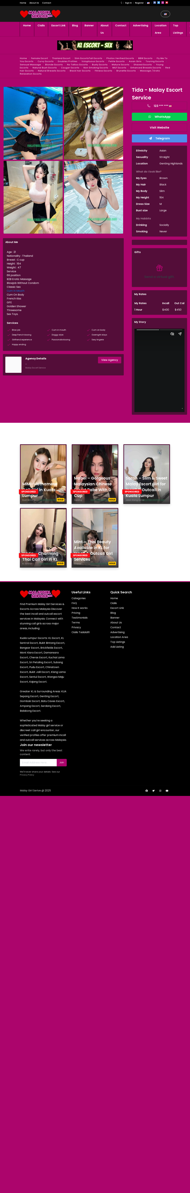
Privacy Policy (27, 774)
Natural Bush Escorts (45, 67)
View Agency (109, 360)
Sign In (128, 2)
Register (139, 2)
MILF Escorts (119, 67)
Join (61, 762)
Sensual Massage (30, 64)
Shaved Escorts (143, 64)
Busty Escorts (100, 64)
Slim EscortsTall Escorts (88, 58)
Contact (46, 2)
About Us (34, 2)
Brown (163, 178)
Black (162, 184)
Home (23, 2)
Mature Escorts (120, 64)
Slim (162, 191)
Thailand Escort (61, 58)
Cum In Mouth (15, 291)
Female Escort (39, 58)
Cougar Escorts (70, 67)
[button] (121, 2)
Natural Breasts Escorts (52, 70)
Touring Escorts (155, 61)
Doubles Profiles (67, 61)
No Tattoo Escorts (77, 64)
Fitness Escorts (103, 70)
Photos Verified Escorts (120, 58)
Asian (162, 150)
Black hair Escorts (80, 70)
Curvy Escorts (46, 61)
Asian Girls (135, 61)
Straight (164, 157)
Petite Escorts (117, 61)
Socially (164, 225)
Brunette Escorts (126, 70)
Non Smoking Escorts (96, 67)
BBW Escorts (145, 58)
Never (163, 231)
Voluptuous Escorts (93, 61)
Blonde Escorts (54, 64)
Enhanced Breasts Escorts (146, 67)
